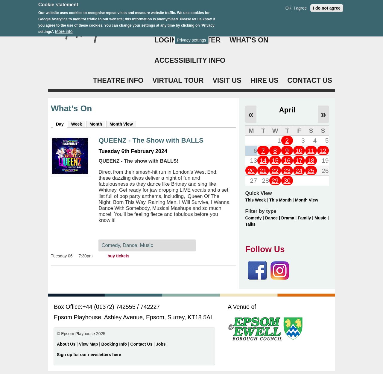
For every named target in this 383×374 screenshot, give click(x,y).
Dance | (273, 218)
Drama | (289, 218)
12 (322, 150)
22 (275, 170)
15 (275, 160)
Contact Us (142, 344)
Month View (121, 124)
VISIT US (226, 80)
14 (263, 160)
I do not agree (327, 4)
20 (251, 170)
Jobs (161, 344)
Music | (321, 218)
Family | (306, 218)
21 (263, 170)
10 (298, 150)
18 (310, 160)
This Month (280, 200)
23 (286, 170)
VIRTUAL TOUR (177, 80)
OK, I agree (296, 4)
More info (63, 28)
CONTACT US (309, 80)
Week (76, 124)
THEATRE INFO (118, 80)
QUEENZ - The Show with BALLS (150, 140)
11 (310, 150)
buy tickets (118, 256)
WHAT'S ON (249, 40)
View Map (89, 344)
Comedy (253, 218)
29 (275, 180)
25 (310, 170)
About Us (66, 344)
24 (298, 170)
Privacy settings (191, 36)
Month (95, 124)
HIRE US (264, 80)
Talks (250, 224)
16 (286, 160)
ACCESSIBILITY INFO (189, 60)
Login (165, 40)
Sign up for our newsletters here (89, 354)
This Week (255, 200)
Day (61, 123)
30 (286, 180)
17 (298, 160)
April (287, 110)
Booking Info (114, 344)
